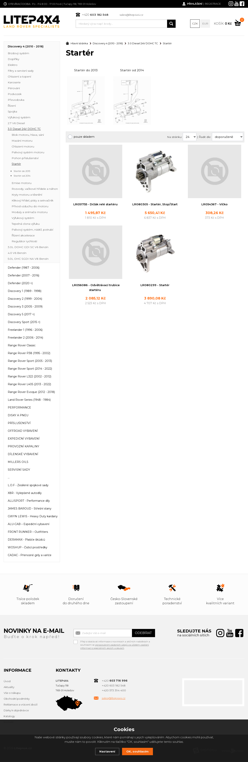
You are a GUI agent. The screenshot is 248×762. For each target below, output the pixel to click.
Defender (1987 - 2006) (23, 268)
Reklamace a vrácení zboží (20, 704)
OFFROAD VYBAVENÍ (23, 431)
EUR (205, 23)
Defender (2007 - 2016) (23, 276)
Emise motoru (21, 183)
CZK (195, 23)
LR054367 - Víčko (214, 205)
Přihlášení (194, 3)
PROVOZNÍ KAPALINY (23, 446)
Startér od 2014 (132, 71)
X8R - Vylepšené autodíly (25, 493)
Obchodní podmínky (17, 699)
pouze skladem (84, 137)
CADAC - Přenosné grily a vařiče (29, 555)
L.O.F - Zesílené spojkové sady (28, 485)
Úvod (7, 681)
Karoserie (14, 82)
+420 (95, 15)
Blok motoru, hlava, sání (28, 135)
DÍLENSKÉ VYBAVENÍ (23, 454)
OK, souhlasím (137, 751)
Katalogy (9, 716)
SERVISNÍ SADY (19, 470)
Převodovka (16, 100)
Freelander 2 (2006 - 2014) (25, 338)
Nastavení (107, 751)
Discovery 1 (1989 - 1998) (24, 291)
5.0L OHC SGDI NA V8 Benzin (28, 259)
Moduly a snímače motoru (30, 212)
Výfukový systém (19, 117)
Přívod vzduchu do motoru (30, 206)
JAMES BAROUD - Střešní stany (29, 509)
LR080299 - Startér (154, 286)
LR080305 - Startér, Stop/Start (155, 205)
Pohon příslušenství (25, 158)
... (9, 478)
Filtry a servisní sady (21, 71)
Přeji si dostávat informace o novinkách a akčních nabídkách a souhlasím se (115, 642)
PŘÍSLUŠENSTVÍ (19, 423)
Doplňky (13, 59)
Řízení (12, 106)
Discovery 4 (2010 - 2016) (25, 47)
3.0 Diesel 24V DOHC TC (24, 129)
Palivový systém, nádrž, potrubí (32, 230)
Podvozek (15, 94)
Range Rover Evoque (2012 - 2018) (31, 392)
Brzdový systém (18, 53)
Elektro (12, 65)
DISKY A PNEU (18, 415)
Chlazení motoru (23, 147)
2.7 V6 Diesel (16, 123)
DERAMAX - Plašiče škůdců (26, 540)
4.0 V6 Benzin (17, 253)
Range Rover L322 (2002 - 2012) (29, 377)
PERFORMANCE (19, 408)
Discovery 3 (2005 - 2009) (25, 307)
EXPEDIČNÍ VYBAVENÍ (24, 439)
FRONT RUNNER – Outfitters (28, 532)
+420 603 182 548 (114, 686)
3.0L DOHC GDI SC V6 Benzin (28, 247)
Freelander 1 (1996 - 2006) (25, 330)
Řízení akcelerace (23, 236)
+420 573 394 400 (114, 690)
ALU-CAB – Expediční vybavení (28, 524)
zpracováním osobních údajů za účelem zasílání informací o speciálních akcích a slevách (114, 647)
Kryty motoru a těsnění (27, 195)
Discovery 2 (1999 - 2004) (25, 299)
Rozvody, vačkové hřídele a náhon (35, 189)
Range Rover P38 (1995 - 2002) (29, 353)
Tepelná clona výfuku (26, 224)
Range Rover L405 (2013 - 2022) (29, 384)
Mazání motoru (22, 141)
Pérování (14, 88)
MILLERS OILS (18, 462)
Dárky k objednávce (16, 710)
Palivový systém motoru (28, 152)
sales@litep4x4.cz (131, 15)
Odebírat (143, 633)
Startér (16, 164)
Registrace (213, 3)
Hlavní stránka (77, 43)
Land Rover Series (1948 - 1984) (29, 400)
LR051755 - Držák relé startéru (95, 205)
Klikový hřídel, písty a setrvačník (32, 201)
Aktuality (9, 687)
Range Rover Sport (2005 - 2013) (30, 361)
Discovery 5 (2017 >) (21, 314)
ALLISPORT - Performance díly (29, 501)
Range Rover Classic (22, 345)
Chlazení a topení (19, 77)
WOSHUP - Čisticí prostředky (27, 548)
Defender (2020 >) (20, 283)
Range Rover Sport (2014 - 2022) (30, 369)
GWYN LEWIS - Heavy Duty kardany (33, 516)
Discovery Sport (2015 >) (24, 322)
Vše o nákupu (12, 693)
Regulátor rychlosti (24, 241)
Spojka (12, 112)
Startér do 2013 (86, 71)
